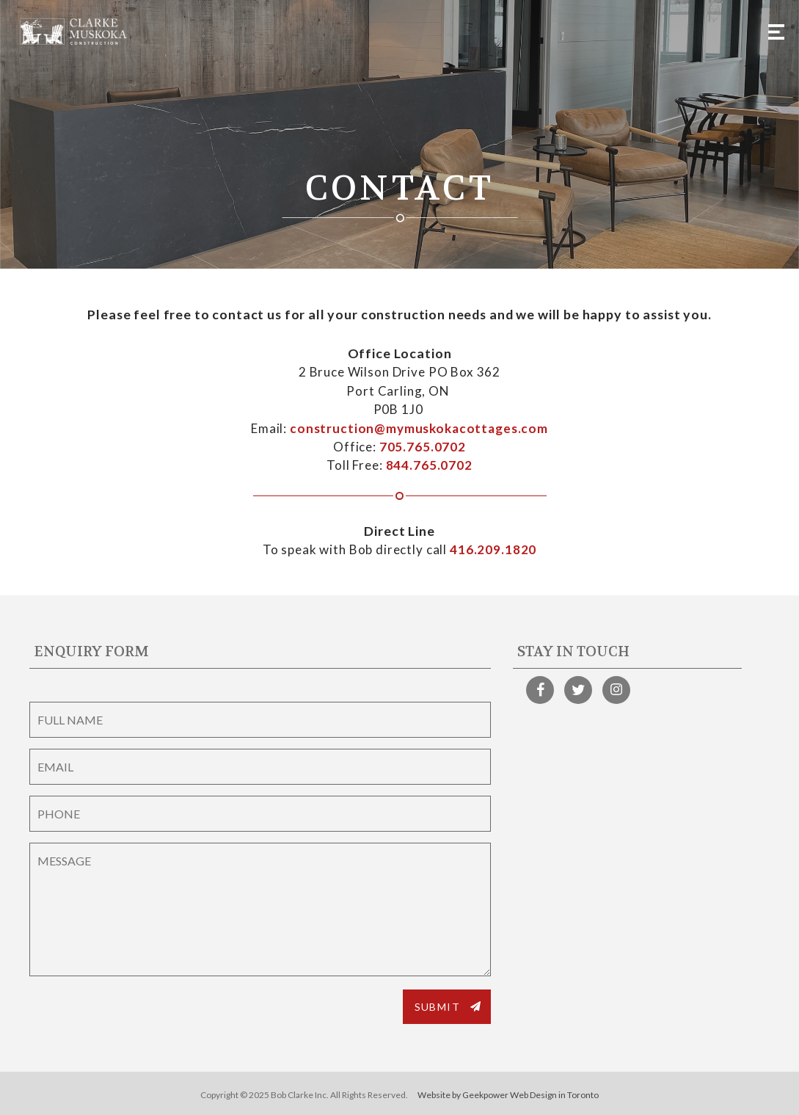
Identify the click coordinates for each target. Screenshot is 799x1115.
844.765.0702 (429, 465)
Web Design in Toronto (554, 1094)
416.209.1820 (493, 549)
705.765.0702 (422, 446)
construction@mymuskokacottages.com (419, 428)
